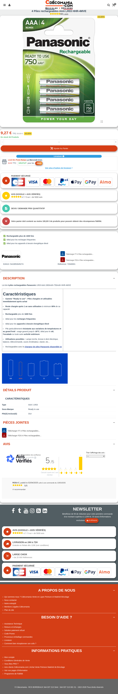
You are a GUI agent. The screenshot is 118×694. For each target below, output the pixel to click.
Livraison (59, 156)
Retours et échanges (11, 627)
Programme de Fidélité (12, 673)
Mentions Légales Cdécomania (16, 606)
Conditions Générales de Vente (16, 660)
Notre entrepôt (9, 603)
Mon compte (8, 657)
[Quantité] (59, 142)
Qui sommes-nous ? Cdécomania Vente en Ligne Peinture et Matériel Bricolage (35, 597)
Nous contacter (9, 600)
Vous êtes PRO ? (11, 664)
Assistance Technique (12, 623)
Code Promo (8, 633)
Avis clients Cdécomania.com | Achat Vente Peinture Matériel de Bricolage (33, 667)
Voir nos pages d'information (14, 670)
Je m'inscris (92, 520)
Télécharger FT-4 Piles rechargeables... (76, 253)
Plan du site (8, 610)
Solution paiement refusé (13, 630)
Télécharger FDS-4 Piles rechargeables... (77, 259)
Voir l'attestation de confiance (29, 455)
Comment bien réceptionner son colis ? (19, 643)
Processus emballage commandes (17, 637)
